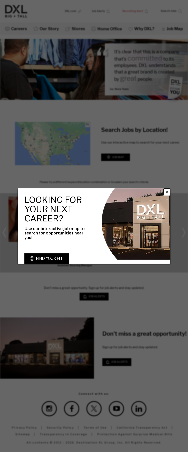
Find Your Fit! (50, 258)
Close (167, 191)
